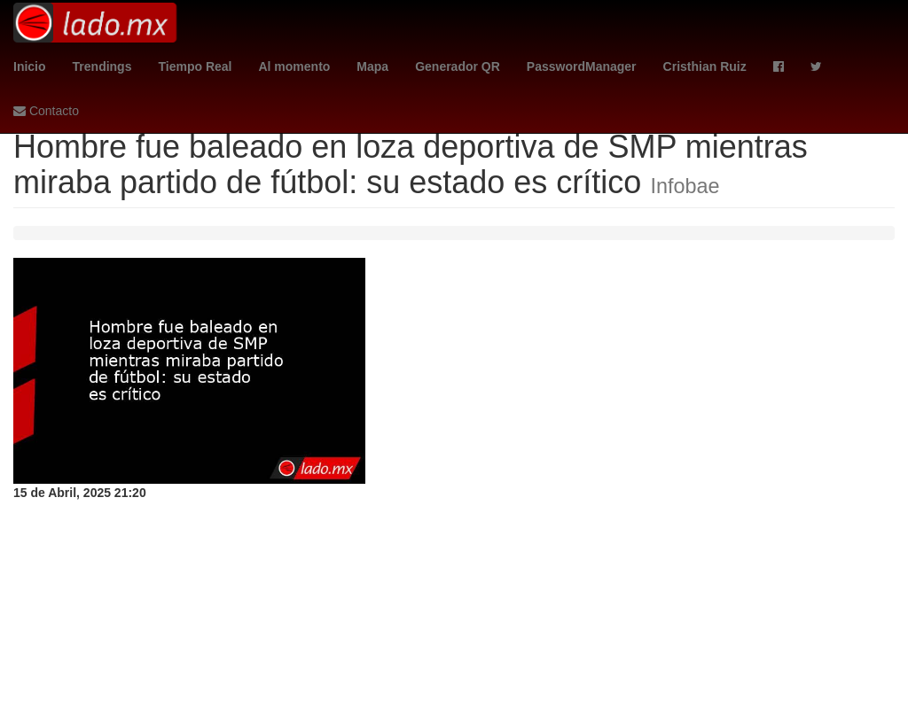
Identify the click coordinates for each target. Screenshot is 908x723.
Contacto (46, 111)
